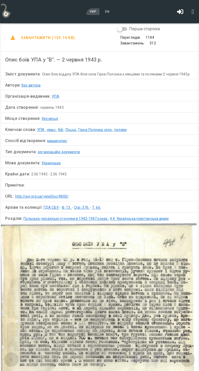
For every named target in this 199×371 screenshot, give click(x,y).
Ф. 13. (67, 207)
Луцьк (71, 130)
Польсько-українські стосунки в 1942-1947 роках (65, 219)
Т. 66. (96, 207)
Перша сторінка (144, 28)
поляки (120, 130)
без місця (50, 119)
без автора (30, 85)
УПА (55, 96)
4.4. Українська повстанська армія (139, 219)
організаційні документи (59, 152)
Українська (51, 163)
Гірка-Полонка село (95, 130)
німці (51, 130)
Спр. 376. (82, 207)
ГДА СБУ (52, 207)
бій (61, 130)
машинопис (57, 141)
